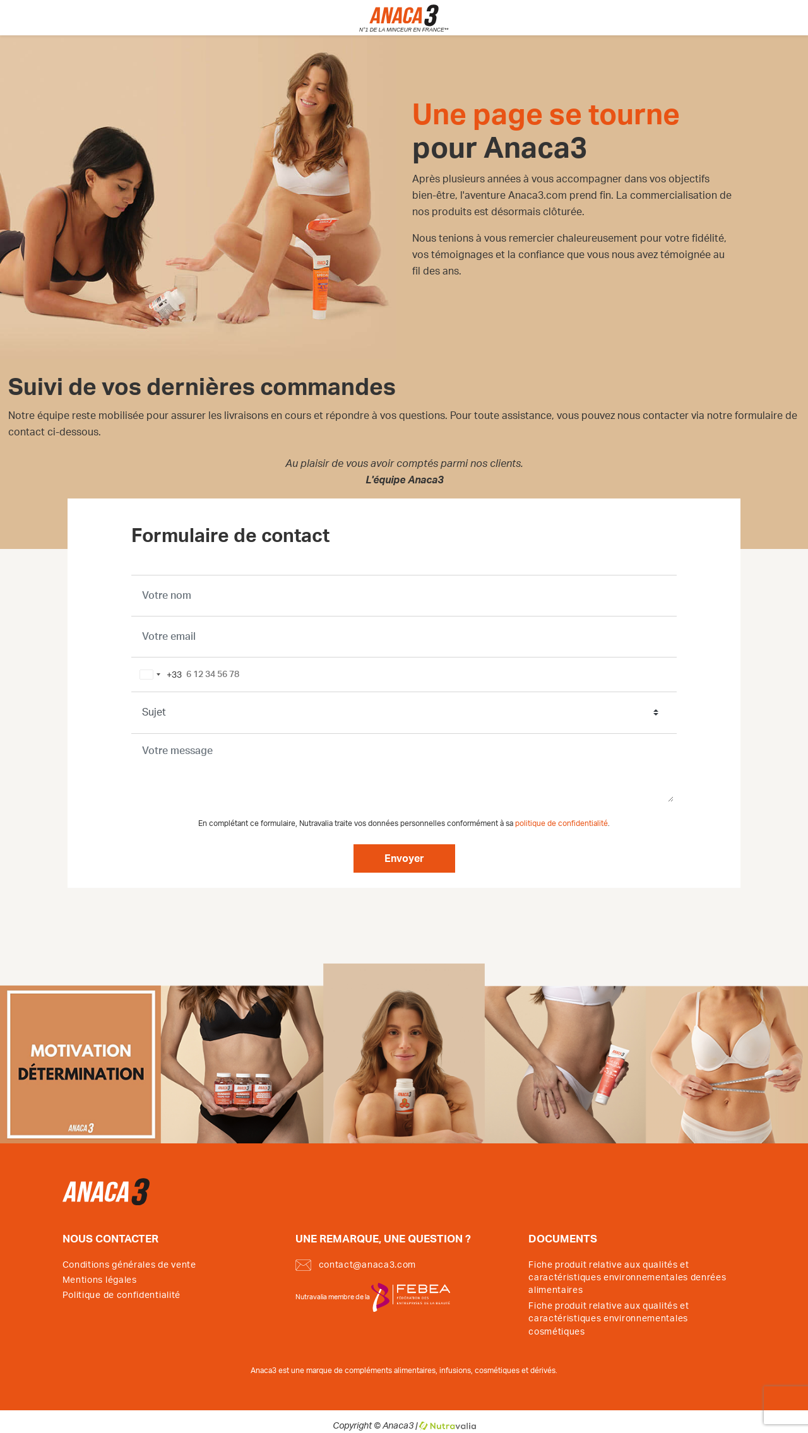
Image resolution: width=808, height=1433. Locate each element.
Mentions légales (99, 1280)
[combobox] (158, 674)
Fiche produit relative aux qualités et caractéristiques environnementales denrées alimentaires (627, 1278)
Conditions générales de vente (129, 1265)
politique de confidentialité (561, 823)
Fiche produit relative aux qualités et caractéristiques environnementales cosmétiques (608, 1319)
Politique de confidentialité (121, 1295)
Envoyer (404, 859)
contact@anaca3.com (355, 1265)
